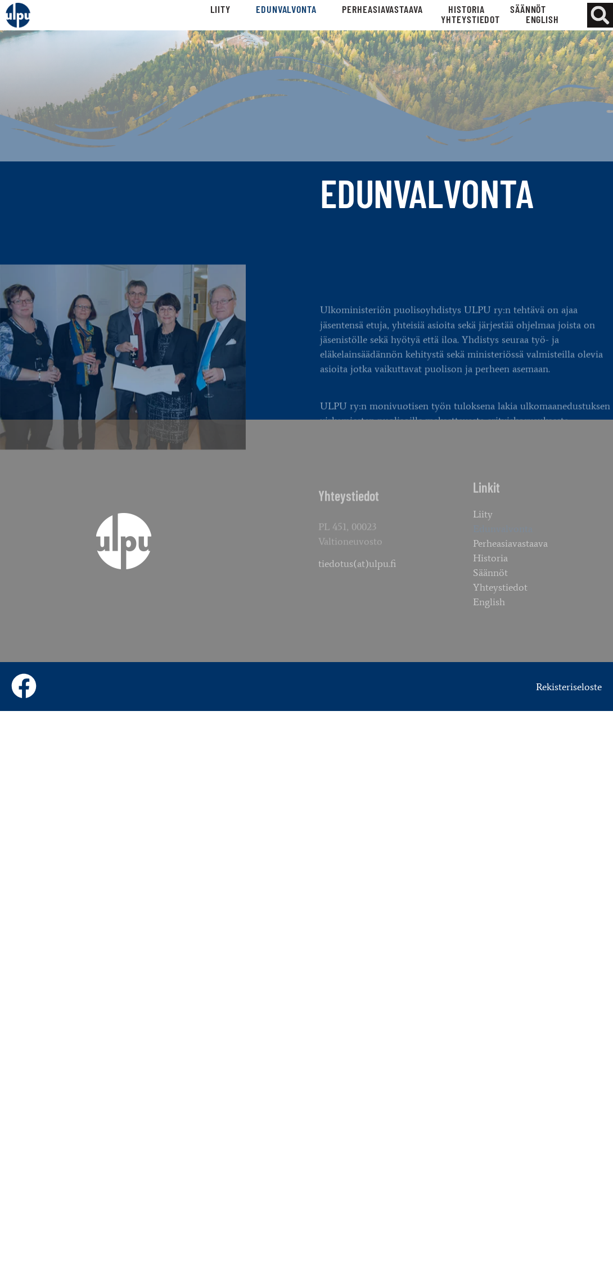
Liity (220, 9)
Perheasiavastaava (382, 9)
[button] (600, 15)
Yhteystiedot (470, 19)
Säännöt (528, 9)
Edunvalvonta (286, 9)
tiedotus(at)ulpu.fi (357, 571)
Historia (466, 9)
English (542, 19)
